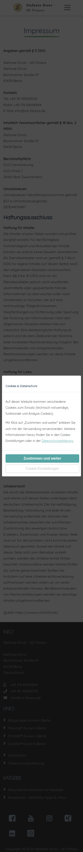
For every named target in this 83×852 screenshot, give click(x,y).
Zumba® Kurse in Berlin (27, 743)
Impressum (17, 755)
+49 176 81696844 (24, 684)
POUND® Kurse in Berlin (27, 736)
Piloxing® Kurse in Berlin (27, 728)
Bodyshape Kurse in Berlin (29, 720)
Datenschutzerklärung (26, 763)
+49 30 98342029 (24, 691)
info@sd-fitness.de (25, 697)
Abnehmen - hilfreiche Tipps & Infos (37, 797)
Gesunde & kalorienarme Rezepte (35, 789)
